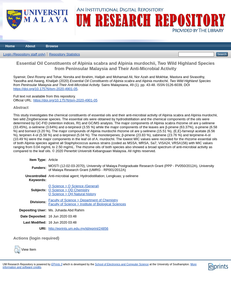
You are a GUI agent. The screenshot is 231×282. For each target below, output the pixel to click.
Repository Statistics (64, 54)
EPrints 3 (56, 264)
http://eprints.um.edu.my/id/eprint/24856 (78, 228)
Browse (52, 46)
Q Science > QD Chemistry (68, 190)
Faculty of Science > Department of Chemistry (83, 200)
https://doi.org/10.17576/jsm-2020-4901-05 (45, 89)
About (30, 46)
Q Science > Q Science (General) (73, 186)
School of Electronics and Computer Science (122, 264)
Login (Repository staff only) (24, 54)
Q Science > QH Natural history (72, 194)
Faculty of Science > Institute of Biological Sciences (87, 204)
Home (10, 46)
